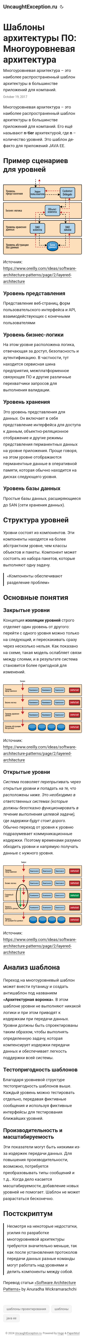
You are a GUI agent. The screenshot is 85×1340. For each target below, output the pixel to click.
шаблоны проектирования (26, 1309)
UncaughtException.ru (30, 7)
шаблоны (62, 1309)
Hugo (61, 1333)
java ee (11, 1318)
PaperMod (73, 1333)
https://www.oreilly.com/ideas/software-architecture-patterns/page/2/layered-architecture (39, 275)
